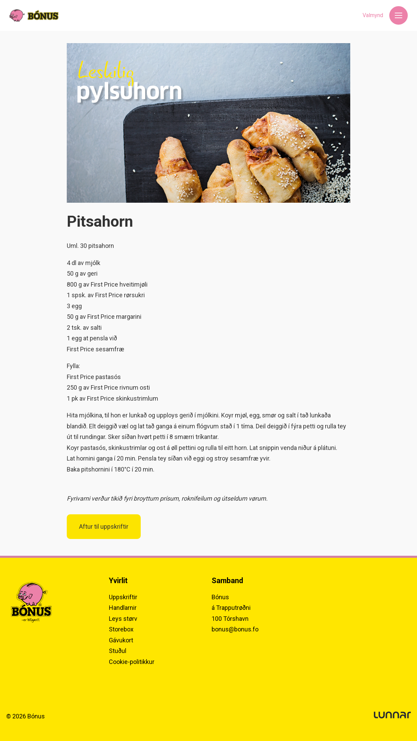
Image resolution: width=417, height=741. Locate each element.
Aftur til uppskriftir (103, 526)
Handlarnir (123, 607)
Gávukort (121, 640)
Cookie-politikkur (131, 661)
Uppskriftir (123, 597)
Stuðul (117, 650)
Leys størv (123, 618)
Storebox (121, 629)
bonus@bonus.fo (235, 629)
